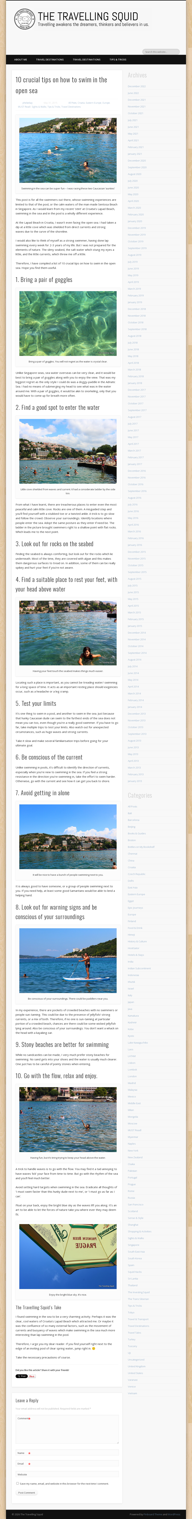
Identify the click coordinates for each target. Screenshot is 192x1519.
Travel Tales (134, 1332)
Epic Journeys (135, 907)
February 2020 (136, 214)
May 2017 (133, 437)
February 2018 (136, 376)
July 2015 (132, 585)
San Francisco (135, 1204)
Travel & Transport (138, 1319)
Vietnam (132, 1393)
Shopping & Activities (139, 1231)
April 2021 (133, 140)
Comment (24, 1418)
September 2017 (137, 410)
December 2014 (137, 632)
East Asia (132, 887)
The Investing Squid (139, 1292)
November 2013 (137, 720)
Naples (132, 1143)
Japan (131, 1002)
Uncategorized (136, 1359)
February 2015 (136, 619)
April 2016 (133, 524)
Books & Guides (137, 833)
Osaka (131, 1164)
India (130, 961)
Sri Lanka (133, 1278)
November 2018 (137, 315)
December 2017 (137, 389)
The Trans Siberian (138, 1299)
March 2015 (134, 612)
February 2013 (136, 774)
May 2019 (133, 275)
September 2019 (137, 248)
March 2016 (134, 531)
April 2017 (133, 444)
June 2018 (133, 349)
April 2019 (133, 282)
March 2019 (134, 288)
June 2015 (133, 592)
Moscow (132, 1123)
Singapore (133, 1245)
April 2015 (133, 605)
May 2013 (133, 754)
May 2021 (133, 133)
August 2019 (134, 255)
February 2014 (136, 700)
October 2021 (135, 113)
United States (135, 1373)
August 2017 (134, 417)
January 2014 (135, 707)
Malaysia (132, 1089)
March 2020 (134, 207)
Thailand (132, 1285)
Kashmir (132, 1022)
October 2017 (135, 403)
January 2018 (135, 383)
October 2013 (135, 727)
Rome (131, 1191)
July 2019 (132, 261)
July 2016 (132, 504)
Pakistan (132, 1170)
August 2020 (134, 174)
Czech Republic (137, 874)
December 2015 (137, 551)
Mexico (132, 1096)
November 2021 (137, 106)
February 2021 (136, 147)
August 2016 (134, 497)
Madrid (132, 1083)
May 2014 (133, 679)
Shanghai (133, 1224)
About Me (20, 59)
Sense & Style (135, 1218)
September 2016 (137, 491)
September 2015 (137, 572)
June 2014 (133, 673)
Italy (130, 995)
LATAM (132, 1056)
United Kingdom (137, 1366)
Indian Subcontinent (139, 968)
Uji (129, 1353)
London (132, 1076)
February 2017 (136, 457)
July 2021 (132, 120)
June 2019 (133, 268)
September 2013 (137, 734)
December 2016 (137, 470)
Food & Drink (135, 928)
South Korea (135, 1258)
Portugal (132, 1177)
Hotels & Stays (136, 955)
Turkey (131, 1339)
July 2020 (132, 180)
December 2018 (137, 309)
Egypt (131, 901)
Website (22, 1474)
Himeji (131, 934)
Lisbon (131, 1062)
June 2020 (133, 187)
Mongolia (133, 1116)
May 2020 (133, 194)
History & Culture (137, 941)
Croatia (81, 102)
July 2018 (132, 342)
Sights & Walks (39, 106)
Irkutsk (131, 981)
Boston (132, 840)
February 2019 (136, 295)
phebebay (27, 102)
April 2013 (133, 760)
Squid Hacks (135, 1272)
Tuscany (132, 1346)
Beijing (131, 826)
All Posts (72, 102)
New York (133, 1150)
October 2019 (135, 241)
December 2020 (137, 160)
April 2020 (133, 201)
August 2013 (134, 740)
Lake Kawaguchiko (138, 1042)
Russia (131, 1197)
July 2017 (132, 423)
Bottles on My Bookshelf (141, 847)
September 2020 (137, 167)
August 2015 (134, 578)
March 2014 (134, 693)
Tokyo (131, 1312)
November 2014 (137, 639)
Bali (130, 813)
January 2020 (135, 221)
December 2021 (137, 99)
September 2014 (137, 653)
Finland (132, 921)
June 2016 (133, 511)
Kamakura (133, 1015)
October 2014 (135, 646)
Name (24, 1453)
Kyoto (131, 1036)
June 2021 (133, 127)
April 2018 (133, 363)
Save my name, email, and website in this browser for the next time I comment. (64, 1483)
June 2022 (133, 93)
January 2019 (135, 302)
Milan (131, 1110)
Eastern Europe (93, 102)
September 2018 (137, 329)
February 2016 (136, 538)
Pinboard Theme (153, 1514)
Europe (106, 102)
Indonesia (133, 975)
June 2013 (133, 747)
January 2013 (135, 781)
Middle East (134, 1103)
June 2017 (133, 430)
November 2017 (137, 396)
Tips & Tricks (118, 59)
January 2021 (135, 153)
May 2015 (133, 599)
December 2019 (137, 228)
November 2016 (137, 477)
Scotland (133, 1211)
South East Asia (136, 1251)
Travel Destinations (50, 59)
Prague (132, 1184)
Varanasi (132, 1379)
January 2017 (135, 464)
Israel (131, 988)
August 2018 (134, 336)
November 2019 (137, 234)
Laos (130, 1049)
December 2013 (137, 713)
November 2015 (137, 558)
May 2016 (133, 518)
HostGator (133, 948)
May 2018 (133, 356)
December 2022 (137, 86)
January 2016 (135, 545)
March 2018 (134, 369)
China (131, 860)
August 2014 (134, 659)
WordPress (174, 1514)
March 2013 (134, 767)
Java (130, 1009)
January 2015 (135, 626)
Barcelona (133, 820)
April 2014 (133, 686)
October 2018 (135, 322)
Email (24, 1463)
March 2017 (134, 450)
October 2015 (135, 565)
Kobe (131, 1029)
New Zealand (135, 1157)
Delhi (131, 880)
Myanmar (133, 1137)
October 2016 (135, 484)
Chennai (132, 853)
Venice (132, 1386)
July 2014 (132, 666)
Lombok (132, 1069)
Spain (131, 1265)
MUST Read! (24, 106)
